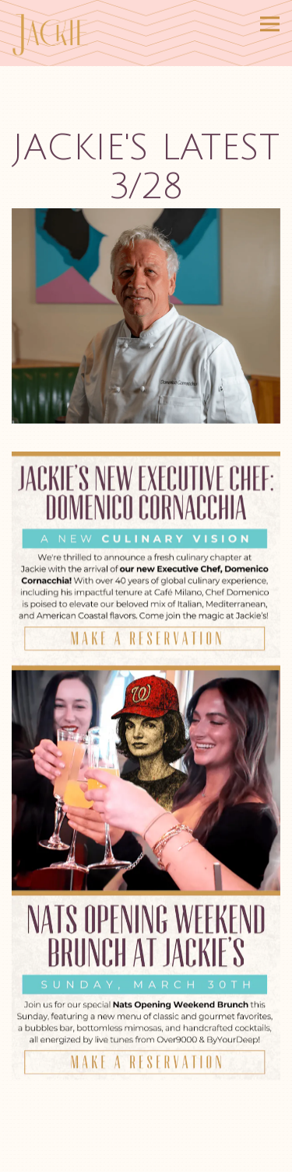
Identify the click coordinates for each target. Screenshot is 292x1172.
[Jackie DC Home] (56, 33)
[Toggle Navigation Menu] (270, 24)
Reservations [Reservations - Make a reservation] (146, 1157)
